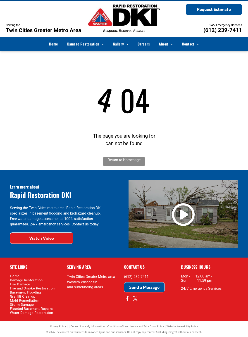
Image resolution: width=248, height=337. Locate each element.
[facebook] (127, 299)
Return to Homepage (124, 160)
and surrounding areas (85, 287)
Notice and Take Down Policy (147, 326)
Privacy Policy (58, 326)
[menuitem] (54, 44)
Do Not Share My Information (88, 326)
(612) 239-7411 (222, 30)
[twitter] (135, 299)
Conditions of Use (117, 326)
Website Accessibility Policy (182, 326)
